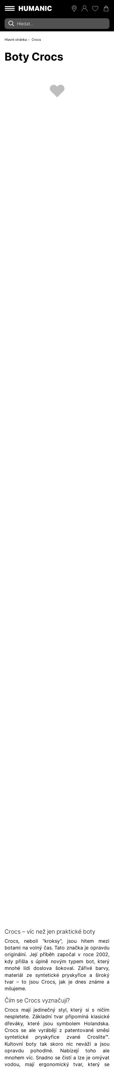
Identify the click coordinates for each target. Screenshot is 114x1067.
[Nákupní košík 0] (106, 8)
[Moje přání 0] (95, 8)
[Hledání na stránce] (57, 23)
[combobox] (57, 23)
